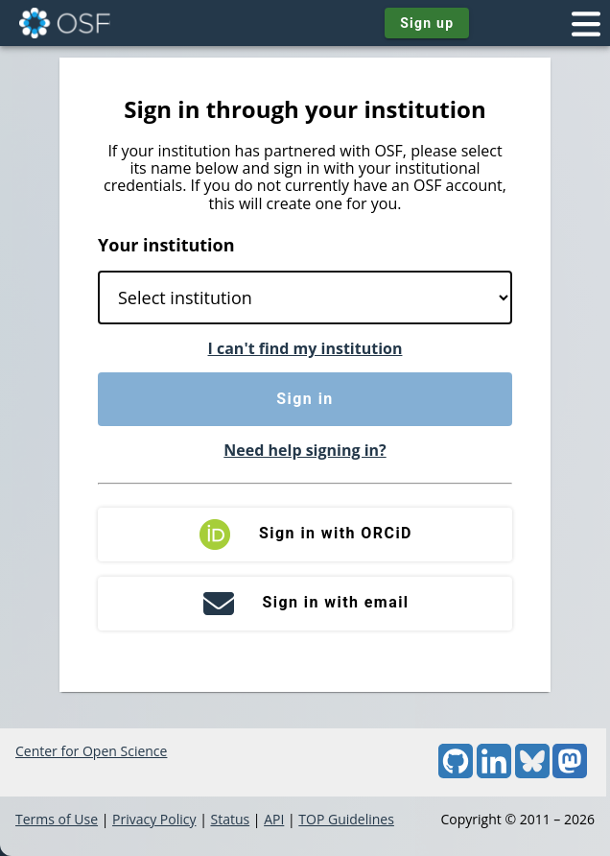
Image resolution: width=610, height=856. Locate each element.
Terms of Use (56, 819)
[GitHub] (455, 773)
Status (229, 819)
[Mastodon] (569, 773)
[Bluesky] (532, 773)
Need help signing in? (304, 450)
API (274, 819)
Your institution (166, 244)
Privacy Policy (154, 819)
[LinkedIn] (494, 773)
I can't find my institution (305, 348)
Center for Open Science (91, 751)
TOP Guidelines (346, 819)
